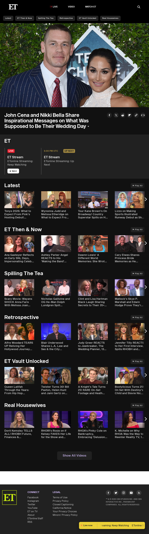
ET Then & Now (24, 18)
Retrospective (66, 18)
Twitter (31, 504)
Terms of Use (60, 497)
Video (71, 6)
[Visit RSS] (138, 493)
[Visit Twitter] (115, 493)
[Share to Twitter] (116, 115)
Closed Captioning (63, 504)
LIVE (55, 6)
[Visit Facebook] (108, 493)
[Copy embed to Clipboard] (143, 115)
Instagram (33, 501)
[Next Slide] (145, 201)
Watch (13, 171)
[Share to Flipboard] (129, 115)
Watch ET (90, 6)
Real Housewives (110, 18)
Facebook (33, 497)
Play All (138, 185)
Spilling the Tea (46, 18)
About (31, 515)
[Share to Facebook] (109, 115)
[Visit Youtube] (131, 493)
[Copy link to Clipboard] (136, 115)
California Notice (62, 508)
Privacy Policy (61, 501)
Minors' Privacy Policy (65, 515)
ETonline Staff (35, 518)
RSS (30, 522)
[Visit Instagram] (123, 493)
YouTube (32, 508)
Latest (8, 18)
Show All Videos (74, 455)
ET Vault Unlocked (87, 18)
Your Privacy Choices (65, 511)
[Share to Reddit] (123, 115)
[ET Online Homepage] (13, 7)
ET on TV (33, 511)
